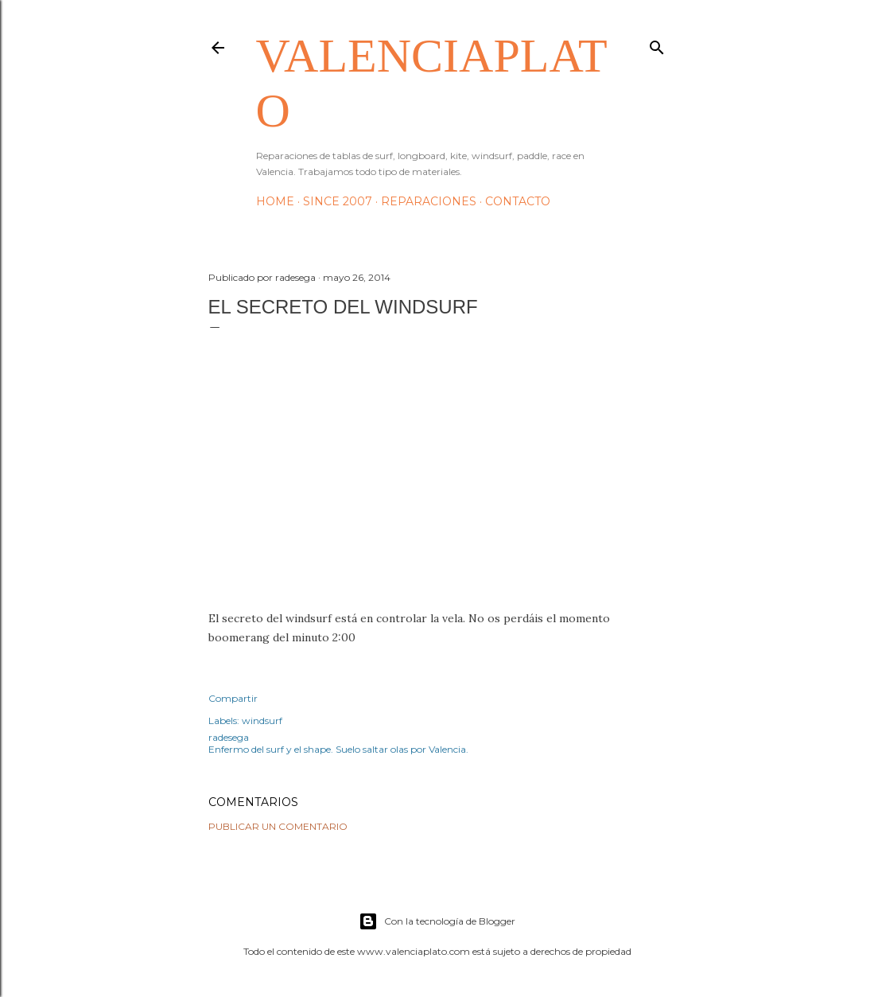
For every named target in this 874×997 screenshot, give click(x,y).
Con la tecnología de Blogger (437, 921)
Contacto (517, 201)
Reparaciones (428, 201)
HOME (275, 201)
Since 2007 (337, 201)
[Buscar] (656, 44)
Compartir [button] (233, 698)
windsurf (262, 720)
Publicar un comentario (278, 826)
